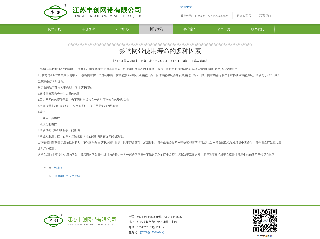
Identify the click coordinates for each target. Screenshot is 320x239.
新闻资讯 (156, 29)
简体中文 (186, 7)
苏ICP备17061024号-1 (153, 232)
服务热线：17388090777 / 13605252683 (204, 15)
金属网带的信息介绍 (67, 176)
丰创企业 (88, 29)
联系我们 (265, 15)
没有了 (58, 168)
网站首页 (54, 29)
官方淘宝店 (244, 15)
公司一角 (223, 29)
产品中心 (122, 29)
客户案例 (190, 29)
